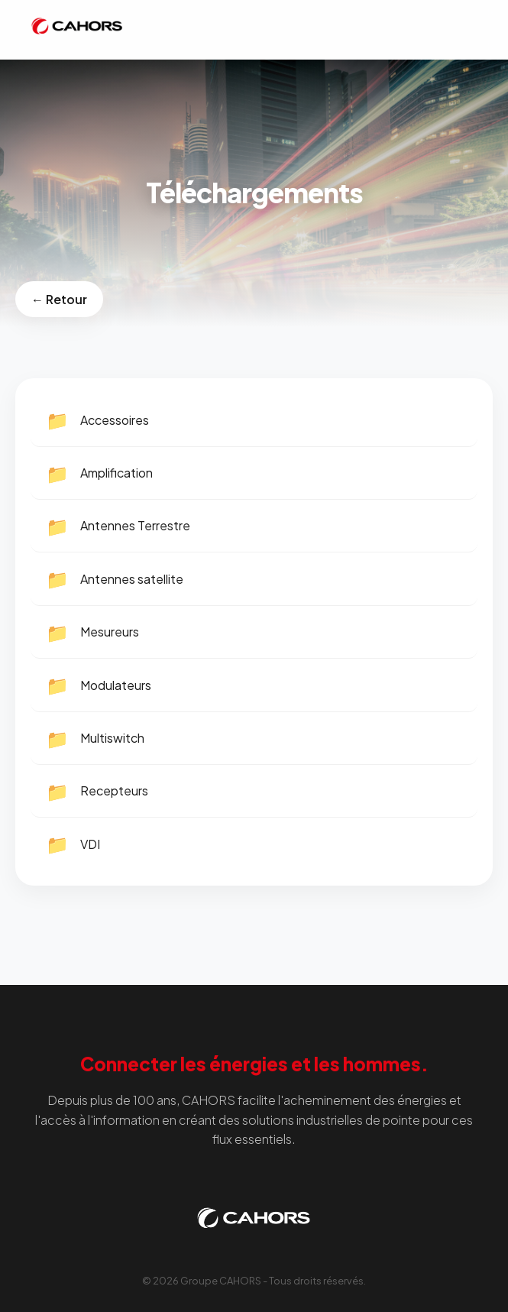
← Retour (59, 299)
